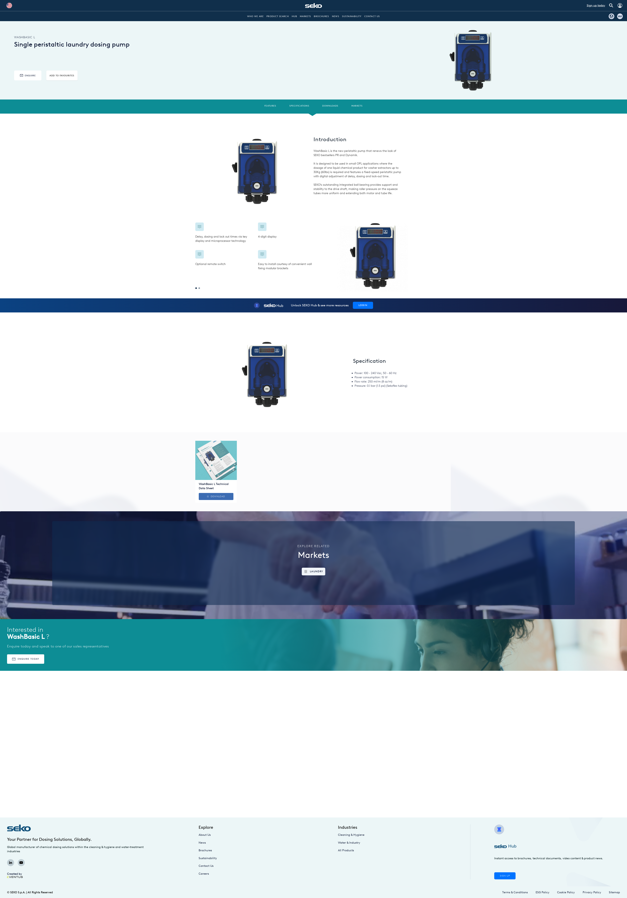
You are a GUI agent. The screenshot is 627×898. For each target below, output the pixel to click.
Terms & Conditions (515, 892)
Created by (15, 875)
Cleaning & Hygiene (351, 835)
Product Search (277, 16)
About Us (205, 835)
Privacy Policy (592, 892)
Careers (204, 873)
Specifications (299, 106)
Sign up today (596, 5)
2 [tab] (199, 288)
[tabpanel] (254, 246)
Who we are (255, 16)
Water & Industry (349, 842)
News (335, 16)
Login (362, 305)
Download (216, 496)
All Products (346, 850)
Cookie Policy (566, 892)
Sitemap (614, 892)
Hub (294, 16)
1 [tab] (196, 288)
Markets (305, 16)
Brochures (321, 16)
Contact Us (372, 16)
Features (270, 106)
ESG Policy (542, 892)
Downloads (330, 106)
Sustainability (351, 16)
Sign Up (505, 875)
